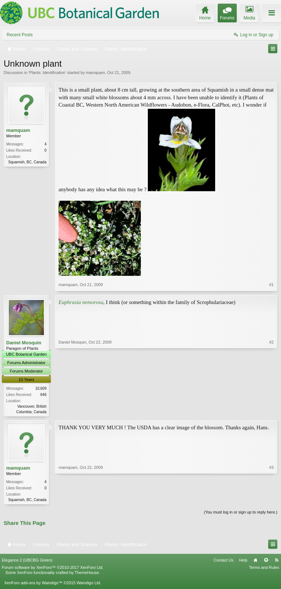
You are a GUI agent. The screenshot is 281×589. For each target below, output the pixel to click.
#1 (271, 284)
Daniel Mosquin (23, 342)
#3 (271, 499)
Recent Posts (20, 34)
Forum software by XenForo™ (53, 568)
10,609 (40, 388)
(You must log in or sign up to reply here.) (240, 513)
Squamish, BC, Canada (27, 162)
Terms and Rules (264, 568)
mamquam (95, 72)
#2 (271, 411)
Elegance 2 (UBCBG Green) (27, 561)
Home (255, 561)
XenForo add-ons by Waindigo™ (33, 584)
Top (266, 561)
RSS (276, 561)
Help (243, 561)
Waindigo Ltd (88, 584)
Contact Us (223, 561)
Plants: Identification (47, 72)
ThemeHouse (87, 573)
